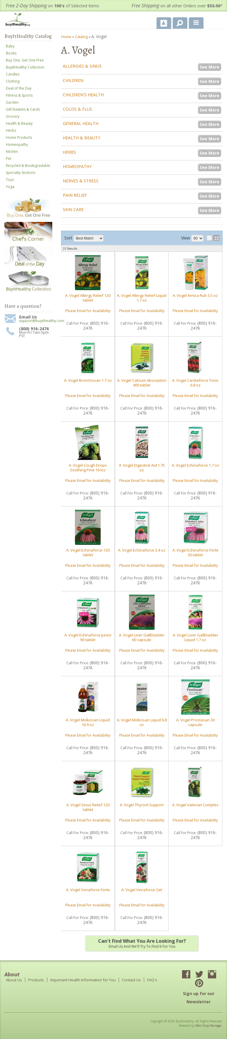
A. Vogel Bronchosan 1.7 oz (88, 380)
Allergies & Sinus (82, 66)
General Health (80, 123)
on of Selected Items (52, 5)
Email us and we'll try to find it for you (142, 943)
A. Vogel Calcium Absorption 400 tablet (142, 383)
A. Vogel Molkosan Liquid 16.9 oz (88, 722)
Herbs (69, 152)
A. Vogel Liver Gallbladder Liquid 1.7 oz (195, 637)
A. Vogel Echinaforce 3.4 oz (141, 550)
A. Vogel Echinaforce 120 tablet (88, 552)
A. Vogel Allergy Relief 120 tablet (87, 298)
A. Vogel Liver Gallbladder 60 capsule (141, 637)
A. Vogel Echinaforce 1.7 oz (195, 465)
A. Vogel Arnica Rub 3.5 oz (195, 295)
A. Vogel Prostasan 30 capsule (195, 722)
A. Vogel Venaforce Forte (88, 889)
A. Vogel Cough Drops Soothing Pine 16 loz (88, 468)
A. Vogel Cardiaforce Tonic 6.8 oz (195, 383)
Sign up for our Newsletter (198, 997)
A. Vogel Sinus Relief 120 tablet (88, 807)
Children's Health (83, 94)
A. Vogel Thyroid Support (142, 804)
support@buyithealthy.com (35, 321)
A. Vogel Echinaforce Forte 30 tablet (195, 552)
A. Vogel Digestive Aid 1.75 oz (142, 468)
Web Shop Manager (208, 1025)
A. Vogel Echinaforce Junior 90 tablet (88, 637)
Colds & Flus (77, 109)
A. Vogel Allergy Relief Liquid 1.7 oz (142, 298)
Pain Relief (75, 195)
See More (209, 67)
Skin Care (73, 209)
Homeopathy (77, 166)
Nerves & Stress (80, 181)
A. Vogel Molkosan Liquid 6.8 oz (142, 722)
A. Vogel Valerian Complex (195, 804)
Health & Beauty (81, 138)
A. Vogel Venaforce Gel (141, 889)
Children (73, 80)
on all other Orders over (177, 5)
